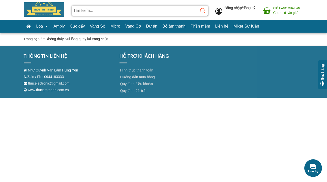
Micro (115, 26)
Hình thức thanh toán (136, 75)
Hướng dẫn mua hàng (137, 81)
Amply (59, 26)
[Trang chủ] (29, 26)
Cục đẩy (77, 26)
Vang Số (97, 26)
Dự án (151, 26)
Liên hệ (221, 26)
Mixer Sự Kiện (246, 26)
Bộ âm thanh (174, 26)
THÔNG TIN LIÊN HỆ (45, 60)
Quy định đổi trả (132, 95)
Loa (42, 26)
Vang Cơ (133, 26)
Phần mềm (200, 26)
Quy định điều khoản (136, 88)
